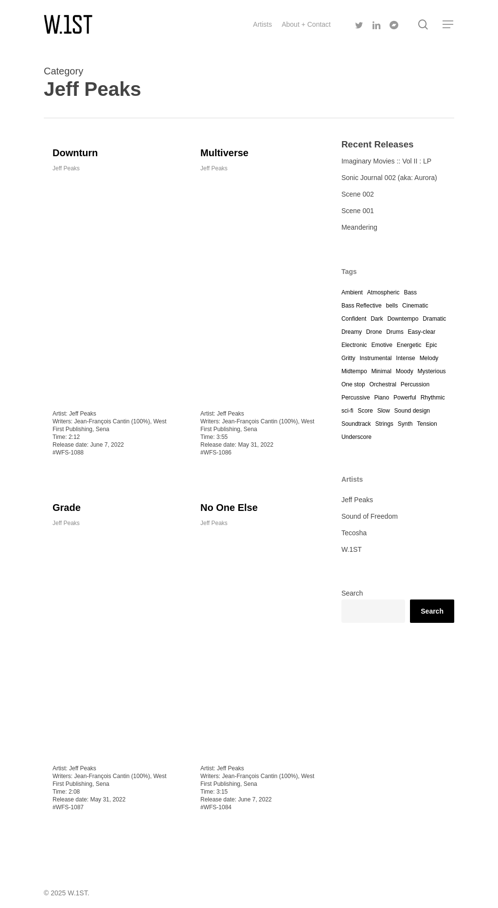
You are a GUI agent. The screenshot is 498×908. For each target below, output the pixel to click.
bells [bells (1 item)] (392, 305)
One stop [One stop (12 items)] (353, 384)
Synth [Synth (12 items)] (405, 423)
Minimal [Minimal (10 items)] (381, 371)
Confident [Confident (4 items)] (353, 318)
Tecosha (354, 533)
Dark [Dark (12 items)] (377, 318)
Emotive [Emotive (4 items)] (381, 345)
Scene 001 (357, 211)
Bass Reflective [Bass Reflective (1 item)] (361, 305)
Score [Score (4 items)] (365, 410)
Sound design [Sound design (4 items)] (412, 410)
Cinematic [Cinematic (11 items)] (415, 305)
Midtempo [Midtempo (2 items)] (354, 371)
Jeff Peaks (66, 168)
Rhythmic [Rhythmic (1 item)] (433, 397)
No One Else (229, 524)
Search (352, 593)
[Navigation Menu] (448, 24)
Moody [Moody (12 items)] (404, 371)
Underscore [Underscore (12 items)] (356, 437)
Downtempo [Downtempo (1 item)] (402, 318)
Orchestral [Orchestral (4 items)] (382, 384)
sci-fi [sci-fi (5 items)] (347, 410)
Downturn (75, 152)
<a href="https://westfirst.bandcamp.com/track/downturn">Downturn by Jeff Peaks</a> (110, 288)
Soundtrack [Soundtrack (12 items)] (356, 423)
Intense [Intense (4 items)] (405, 358)
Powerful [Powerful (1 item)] (404, 397)
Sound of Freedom (369, 516)
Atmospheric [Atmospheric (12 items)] (383, 292)
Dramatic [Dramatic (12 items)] (434, 318)
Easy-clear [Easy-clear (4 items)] (422, 331)
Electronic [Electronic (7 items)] (354, 345)
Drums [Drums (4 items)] (394, 331)
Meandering (359, 227)
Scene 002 (357, 194)
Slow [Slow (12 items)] (383, 410)
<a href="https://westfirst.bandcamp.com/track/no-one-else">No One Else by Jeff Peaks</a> (258, 659)
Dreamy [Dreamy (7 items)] (351, 331)
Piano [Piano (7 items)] (381, 397)
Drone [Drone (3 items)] (374, 331)
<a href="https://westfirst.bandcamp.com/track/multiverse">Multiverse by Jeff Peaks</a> (258, 288)
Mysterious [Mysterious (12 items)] (432, 371)
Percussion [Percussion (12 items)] (415, 384)
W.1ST (351, 549)
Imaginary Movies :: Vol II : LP (386, 161)
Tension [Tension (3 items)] (427, 423)
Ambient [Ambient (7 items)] (352, 292)
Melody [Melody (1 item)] (429, 358)
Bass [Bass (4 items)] (410, 292)
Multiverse (224, 152)
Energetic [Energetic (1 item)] (409, 345)
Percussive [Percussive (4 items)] (355, 397)
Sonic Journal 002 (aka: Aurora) (389, 178)
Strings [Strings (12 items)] (384, 423)
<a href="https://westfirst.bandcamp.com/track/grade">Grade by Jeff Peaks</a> (110, 649)
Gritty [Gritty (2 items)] (348, 358)
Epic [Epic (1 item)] (431, 345)
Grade (67, 514)
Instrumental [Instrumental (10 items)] (375, 358)
